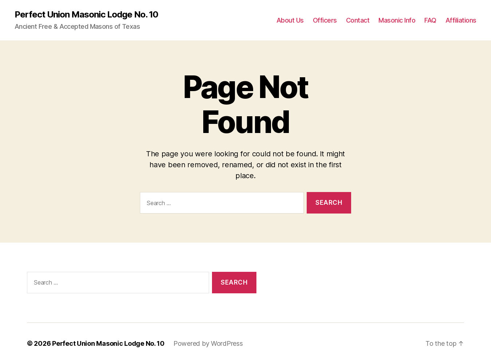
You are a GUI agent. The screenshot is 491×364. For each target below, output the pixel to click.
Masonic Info (396, 20)
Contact (358, 20)
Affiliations (460, 20)
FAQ (430, 20)
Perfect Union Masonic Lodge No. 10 (86, 14)
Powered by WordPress (208, 343)
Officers (325, 20)
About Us (290, 20)
